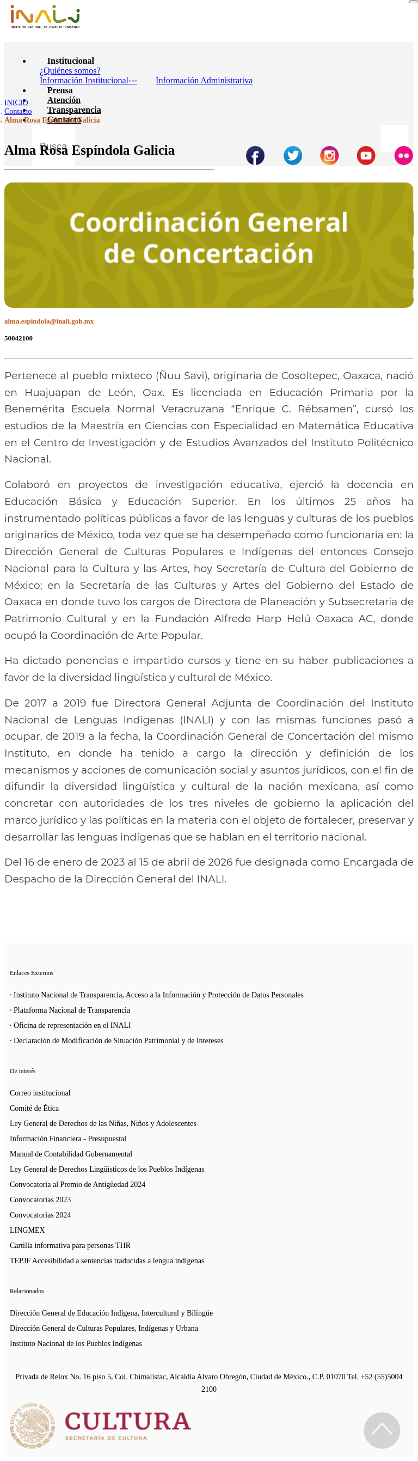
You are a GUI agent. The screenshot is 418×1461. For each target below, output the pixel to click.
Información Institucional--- (88, 80)
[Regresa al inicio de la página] (382, 1430)
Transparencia (74, 109)
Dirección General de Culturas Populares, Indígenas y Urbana (104, 1328)
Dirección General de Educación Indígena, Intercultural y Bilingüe (111, 1313)
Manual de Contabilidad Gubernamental (71, 1154)
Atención (64, 100)
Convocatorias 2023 (40, 1200)
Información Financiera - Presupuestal (68, 1139)
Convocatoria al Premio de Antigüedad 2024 (77, 1184)
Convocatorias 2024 (40, 1215)
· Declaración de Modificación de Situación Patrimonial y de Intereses (117, 1041)
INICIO (16, 103)
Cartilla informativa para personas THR (70, 1245)
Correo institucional (40, 1093)
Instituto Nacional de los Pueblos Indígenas (76, 1344)
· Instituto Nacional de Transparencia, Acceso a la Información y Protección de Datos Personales (157, 995)
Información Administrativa (204, 80)
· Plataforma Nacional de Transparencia (70, 1010)
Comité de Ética (34, 1108)
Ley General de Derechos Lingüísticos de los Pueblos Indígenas (107, 1169)
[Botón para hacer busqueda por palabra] (394, 138)
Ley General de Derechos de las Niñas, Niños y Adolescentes (103, 1123)
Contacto (18, 111)
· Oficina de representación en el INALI (70, 1025)
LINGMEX (27, 1230)
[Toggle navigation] (413, 1)
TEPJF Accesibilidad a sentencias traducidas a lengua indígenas (107, 1261)
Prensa (60, 90)
